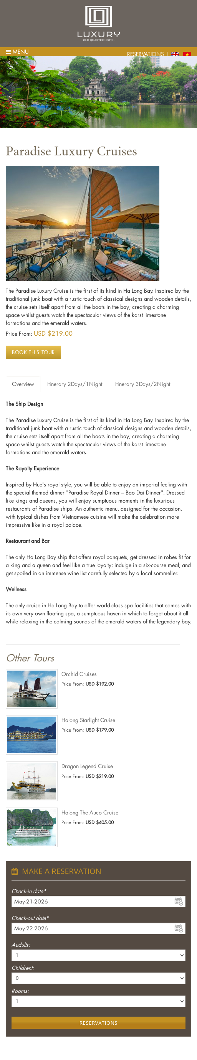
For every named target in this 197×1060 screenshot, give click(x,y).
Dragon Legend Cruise (87, 766)
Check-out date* (30, 918)
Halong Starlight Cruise (88, 720)
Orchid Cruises (79, 674)
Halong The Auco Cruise (89, 812)
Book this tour (33, 352)
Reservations (145, 54)
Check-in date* (29, 891)
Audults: (21, 944)
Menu (17, 51)
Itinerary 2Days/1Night (74, 383)
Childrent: (23, 967)
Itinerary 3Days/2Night (142, 383)
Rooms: (20, 990)
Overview (23, 383)
